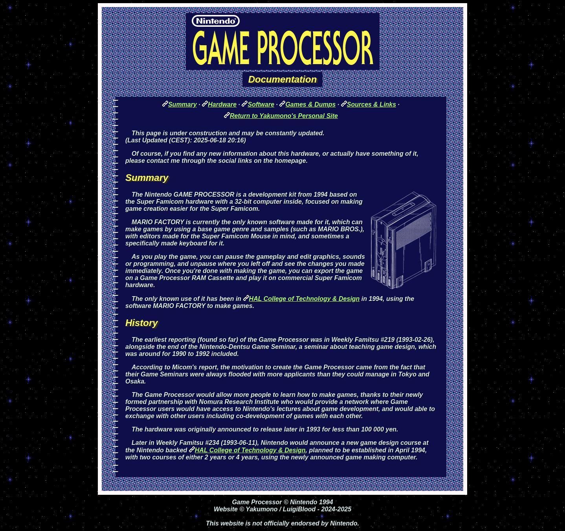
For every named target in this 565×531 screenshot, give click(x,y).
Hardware (222, 104)
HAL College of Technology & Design (304, 298)
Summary (182, 104)
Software (261, 104)
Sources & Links (371, 104)
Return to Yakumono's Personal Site (284, 115)
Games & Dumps (310, 104)
